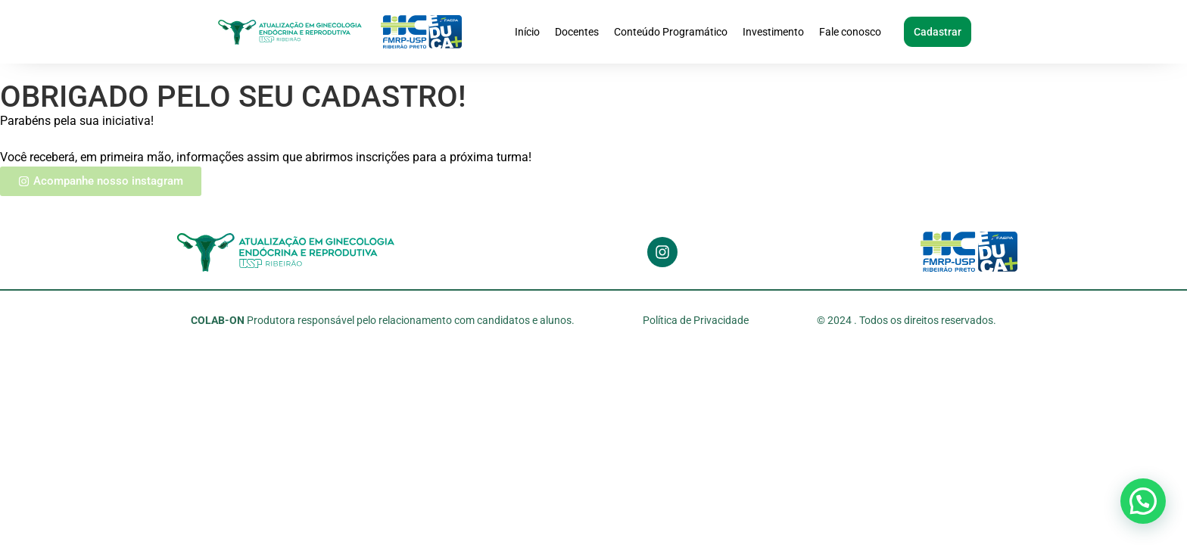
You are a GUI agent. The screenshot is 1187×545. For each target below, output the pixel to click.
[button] (1143, 501)
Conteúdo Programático (670, 32)
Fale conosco (850, 32)
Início (527, 32)
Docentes (577, 32)
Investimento (773, 32)
